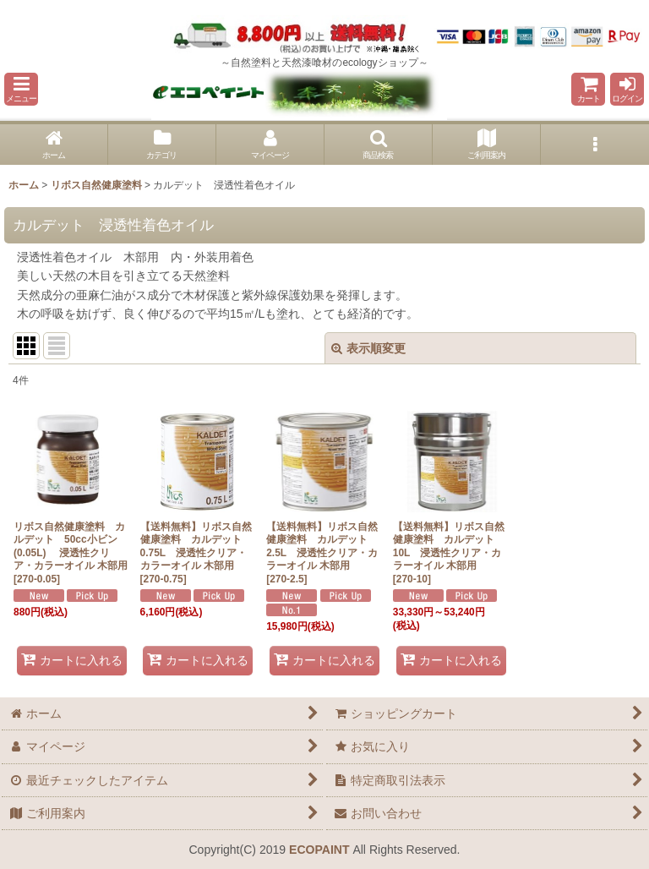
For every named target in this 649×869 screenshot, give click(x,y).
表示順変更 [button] (368, 348)
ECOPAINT (319, 849)
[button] (21, 89)
